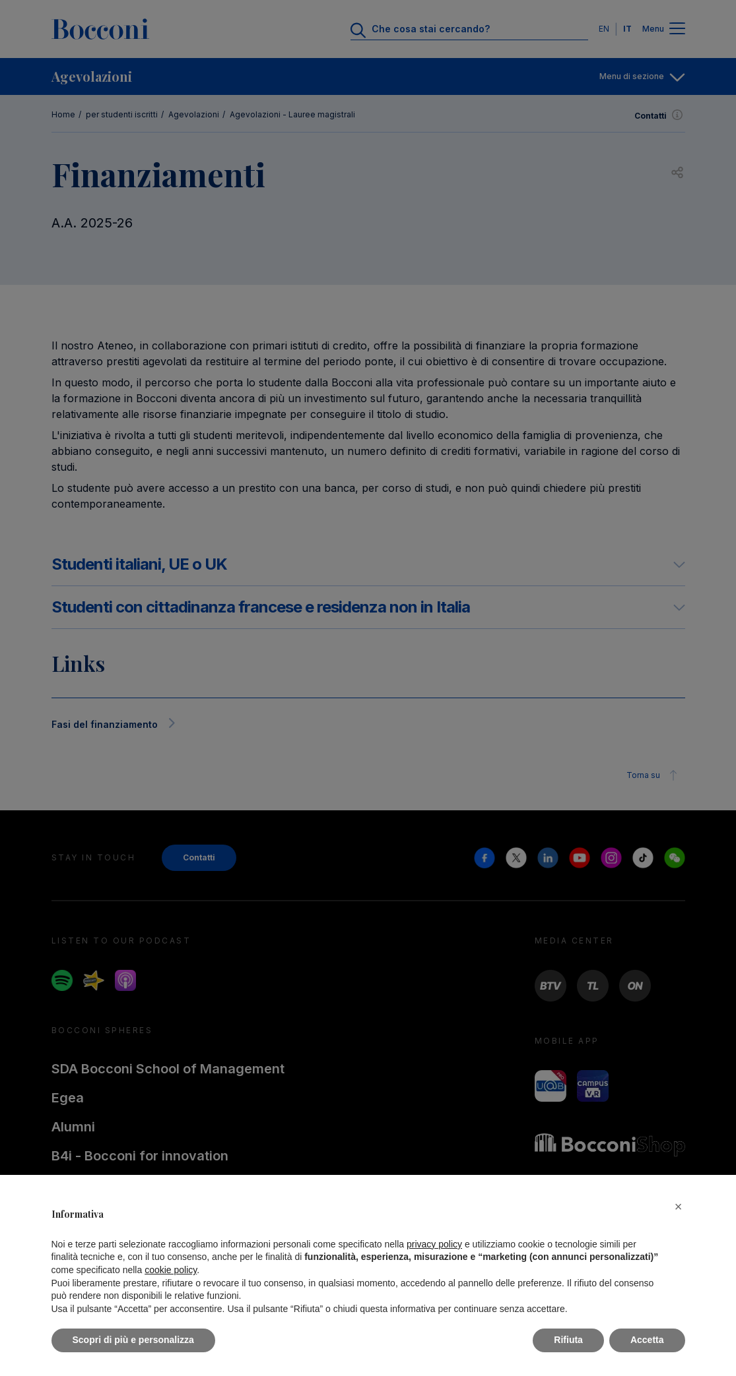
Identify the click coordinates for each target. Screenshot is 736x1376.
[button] (678, 1206)
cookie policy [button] (171, 1270)
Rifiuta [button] (568, 1339)
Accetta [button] (647, 1339)
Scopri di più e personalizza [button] (133, 1339)
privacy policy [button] (434, 1244)
